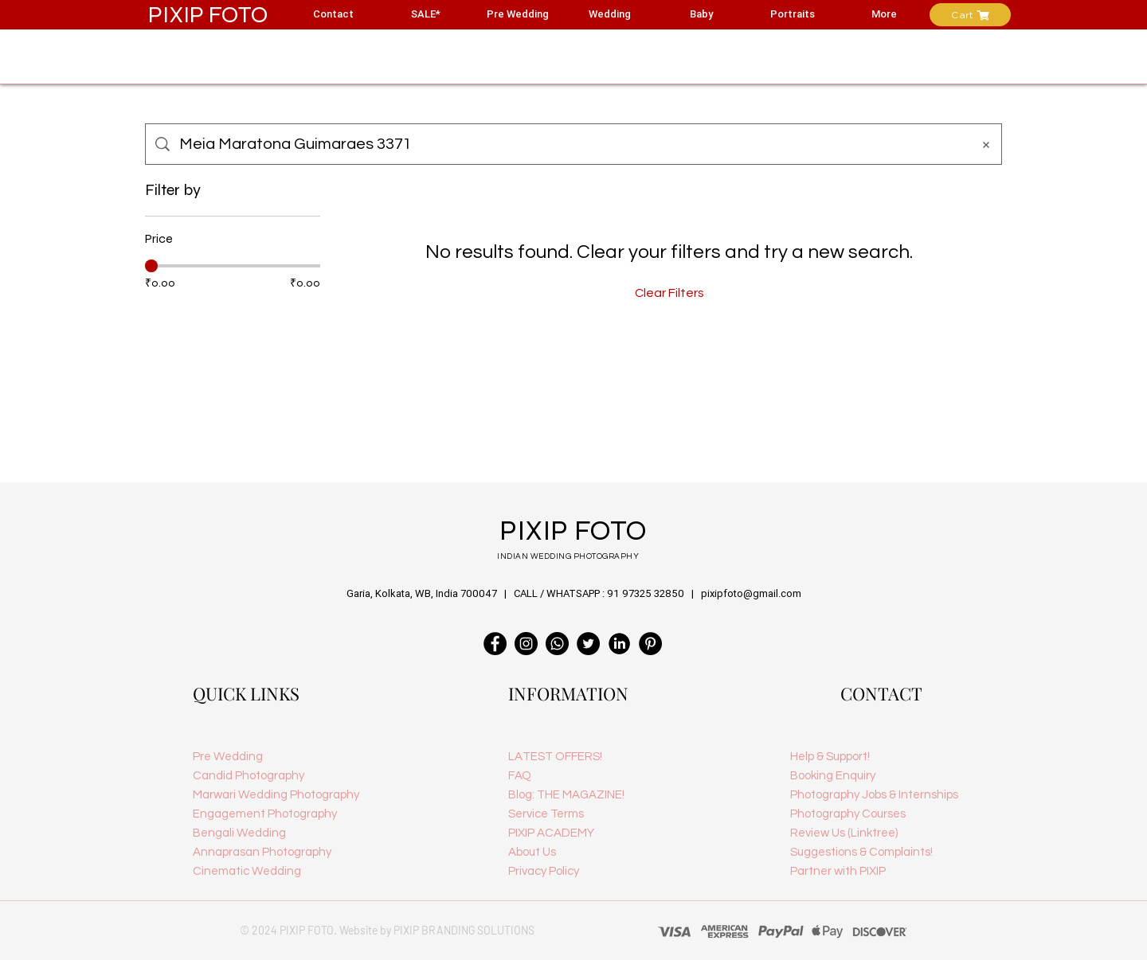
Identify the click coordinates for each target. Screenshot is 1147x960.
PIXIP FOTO (208, 14)
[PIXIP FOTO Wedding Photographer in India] (495, 643)
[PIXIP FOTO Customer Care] (557, 643)
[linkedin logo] (619, 643)
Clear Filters (669, 293)
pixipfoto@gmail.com (751, 593)
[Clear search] (986, 144)
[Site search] (570, 144)
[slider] (151, 266)
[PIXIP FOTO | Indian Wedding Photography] (650, 643)
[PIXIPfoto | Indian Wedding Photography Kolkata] (588, 643)
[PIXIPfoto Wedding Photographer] (526, 643)
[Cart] (970, 14)
